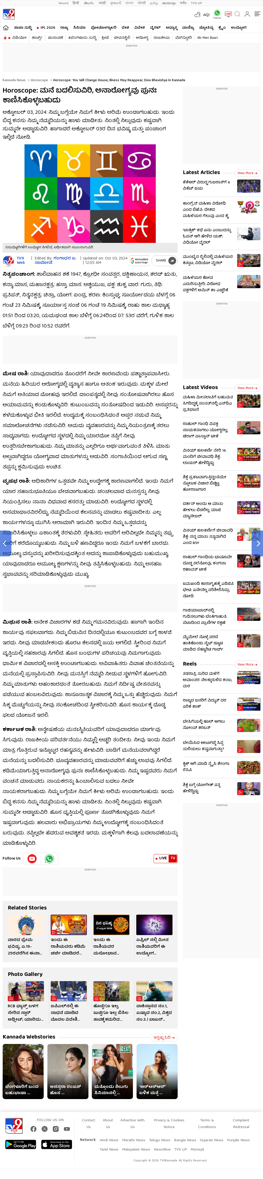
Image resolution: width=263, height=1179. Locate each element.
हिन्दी (76, 3)
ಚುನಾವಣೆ (55, 38)
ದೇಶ (125, 28)
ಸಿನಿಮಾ (79, 28)
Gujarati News (211, 1140)
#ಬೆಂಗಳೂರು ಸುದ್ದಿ (82, 38)
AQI (206, 15)
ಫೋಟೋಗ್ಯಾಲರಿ (103, 28)
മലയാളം (169, 3)
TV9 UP (180, 1149)
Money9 (197, 1149)
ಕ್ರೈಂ (222, 28)
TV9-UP (196, 3)
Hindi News (109, 1140)
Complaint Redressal (241, 1124)
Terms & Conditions (207, 1124)
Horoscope (39, 80)
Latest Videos (200, 388)
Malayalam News (136, 1149)
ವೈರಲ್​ (155, 28)
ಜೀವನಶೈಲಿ (122, 38)
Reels (190, 664)
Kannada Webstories (29, 1037)
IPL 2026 (48, 28)
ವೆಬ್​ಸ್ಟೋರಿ (183, 38)
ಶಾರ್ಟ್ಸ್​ (37, 38)
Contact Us (88, 1124)
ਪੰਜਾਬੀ (142, 3)
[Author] (8, 261)
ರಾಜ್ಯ (64, 28)
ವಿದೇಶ (139, 28)
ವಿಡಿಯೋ (19, 38)
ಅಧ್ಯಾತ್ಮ (171, 28)
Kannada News (14, 80)
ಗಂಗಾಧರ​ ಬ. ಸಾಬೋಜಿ (55, 261)
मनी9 (183, 3)
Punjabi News (238, 1140)
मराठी (102, 3)
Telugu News (159, 1140)
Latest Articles (201, 173)
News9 (64, 3)
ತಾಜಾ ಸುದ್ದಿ (23, 28)
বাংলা (129, 3)
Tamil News (109, 1149)
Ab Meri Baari (207, 38)
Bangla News (185, 1140)
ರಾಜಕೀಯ (162, 38)
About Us (108, 1124)
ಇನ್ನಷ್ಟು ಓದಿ (164, 1038)
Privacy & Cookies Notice (169, 1124)
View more (247, 173)
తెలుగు (89, 3)
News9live (162, 1149)
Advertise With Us (133, 1124)
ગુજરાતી (115, 3)
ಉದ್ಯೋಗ (238, 28)
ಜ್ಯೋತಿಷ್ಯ (206, 28)
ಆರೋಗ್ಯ (142, 38)
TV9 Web (21, 261)
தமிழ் (154, 3)
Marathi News (133, 1140)
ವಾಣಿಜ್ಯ (188, 28)
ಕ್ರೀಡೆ (105, 38)
